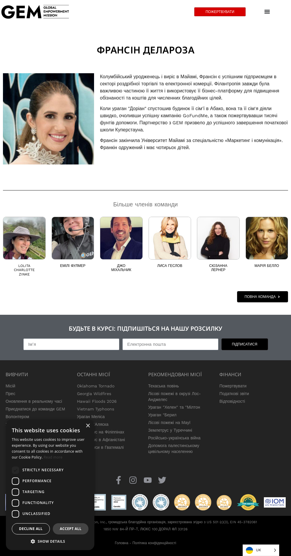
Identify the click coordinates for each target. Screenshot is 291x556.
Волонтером (17, 416)
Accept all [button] (71, 528)
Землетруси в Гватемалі (100, 447)
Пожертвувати (232, 386)
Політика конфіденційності (154, 543)
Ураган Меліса (91, 416)
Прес (10, 393)
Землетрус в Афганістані (101, 439)
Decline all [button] (31, 528)
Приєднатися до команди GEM (35, 409)
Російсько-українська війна (174, 438)
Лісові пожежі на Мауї (169, 422)
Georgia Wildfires (94, 393)
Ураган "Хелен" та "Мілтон (174, 407)
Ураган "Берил (162, 414)
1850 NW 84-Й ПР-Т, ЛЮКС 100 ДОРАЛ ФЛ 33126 (145, 529)
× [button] (88, 426)
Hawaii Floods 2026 (97, 401)
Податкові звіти (234, 393)
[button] (50, 541)
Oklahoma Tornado (95, 386)
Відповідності (232, 401)
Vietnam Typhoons (95, 409)
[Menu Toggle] (267, 12)
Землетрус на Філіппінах (100, 432)
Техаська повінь (163, 386)
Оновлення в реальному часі (34, 401)
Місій (10, 386)
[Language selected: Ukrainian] (261, 550)
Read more (53, 457)
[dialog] (50, 485)
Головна (122, 543)
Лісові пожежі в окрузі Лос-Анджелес (174, 396)
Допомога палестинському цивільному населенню (173, 448)
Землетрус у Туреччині (170, 430)
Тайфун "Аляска (92, 424)
